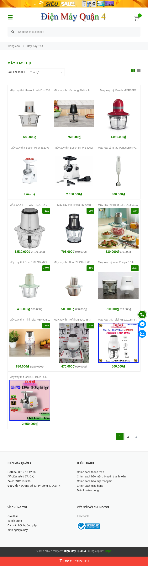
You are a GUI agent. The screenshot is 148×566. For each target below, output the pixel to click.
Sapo (108, 551)
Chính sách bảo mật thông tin (94, 481)
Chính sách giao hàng (90, 485)
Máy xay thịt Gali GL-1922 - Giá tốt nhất (33, 376)
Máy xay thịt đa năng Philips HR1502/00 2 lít (80, 90)
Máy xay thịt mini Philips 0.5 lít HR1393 (121, 262)
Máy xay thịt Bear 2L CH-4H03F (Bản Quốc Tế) (82, 262)
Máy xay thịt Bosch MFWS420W (74, 147)
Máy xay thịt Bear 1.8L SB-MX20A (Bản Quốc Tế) (39, 262)
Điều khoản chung (88, 490)
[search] (13, 32)
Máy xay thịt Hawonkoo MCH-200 (30, 90)
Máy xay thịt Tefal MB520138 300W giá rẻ (79, 319)
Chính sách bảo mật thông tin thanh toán (101, 476)
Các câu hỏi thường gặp (22, 525)
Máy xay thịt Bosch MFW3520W (29, 147)
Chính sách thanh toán (90, 472)
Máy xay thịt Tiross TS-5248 (74, 204)
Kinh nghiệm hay (18, 530)
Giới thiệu (13, 516)
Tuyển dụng (15, 520)
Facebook (83, 516)
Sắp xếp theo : (16, 71)
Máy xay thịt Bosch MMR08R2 (118, 90)
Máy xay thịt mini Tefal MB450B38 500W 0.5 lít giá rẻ (41, 319)
